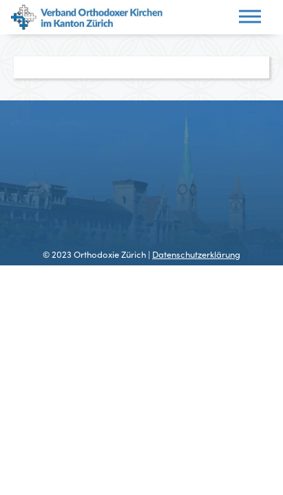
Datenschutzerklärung (196, 254)
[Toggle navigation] (250, 17)
